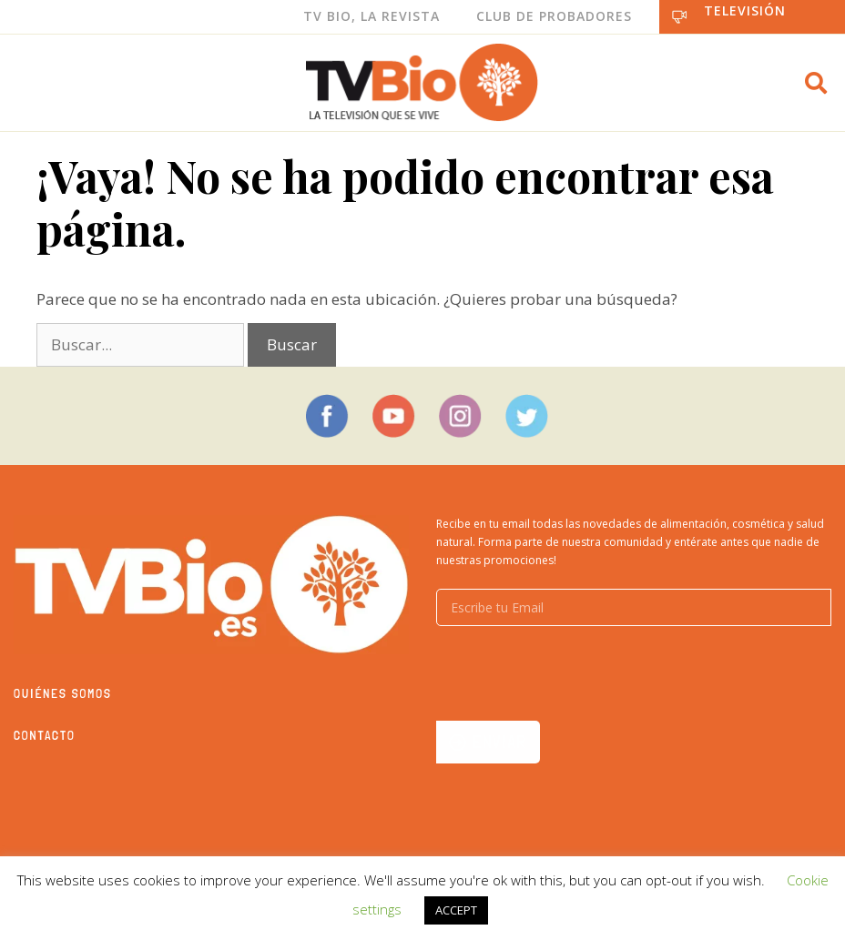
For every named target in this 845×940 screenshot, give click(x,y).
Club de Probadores (554, 16)
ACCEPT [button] (456, 910)
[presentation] (574, 673)
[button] (816, 83)
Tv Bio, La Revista (371, 16)
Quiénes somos (63, 693)
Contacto (45, 735)
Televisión (745, 10)
